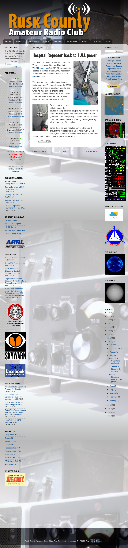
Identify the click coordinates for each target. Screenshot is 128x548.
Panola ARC (10, 445)
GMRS (46, 41)
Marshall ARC (10, 454)
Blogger (99, 541)
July (112, 355)
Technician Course (114, 66)
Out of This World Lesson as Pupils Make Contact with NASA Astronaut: (15, 412)
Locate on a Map (15, 86)
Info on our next (114, 63)
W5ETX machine (40, 68)
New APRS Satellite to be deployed (116, 361)
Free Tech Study (114, 76)
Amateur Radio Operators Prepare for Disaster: (15, 388)
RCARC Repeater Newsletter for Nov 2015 (15, 207)
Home (8, 41)
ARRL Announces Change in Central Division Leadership (13, 271)
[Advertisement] (13, 507)
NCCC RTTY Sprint (13, 224)
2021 (109, 327)
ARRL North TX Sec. (13, 458)
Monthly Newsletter (15, 169)
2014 (109, 412)
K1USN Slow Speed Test (15, 230)
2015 (109, 409)
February (114, 397)
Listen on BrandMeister (15, 116)
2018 (109, 338)
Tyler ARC (9, 438)
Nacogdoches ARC (13, 448)
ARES (85, 41)
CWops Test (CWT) (13, 234)
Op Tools (96, 41)
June (112, 386)
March (112, 393)
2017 (109, 341)
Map (15, 66)
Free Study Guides (114, 74)
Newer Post (39, 151)
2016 (109, 405)
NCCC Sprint (10, 227)
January (113, 400)
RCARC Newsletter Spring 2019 (13, 182)
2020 (109, 331)
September (114, 348)
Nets (107, 41)
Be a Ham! (34, 41)
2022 (109, 323)
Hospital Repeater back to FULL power (115, 378)
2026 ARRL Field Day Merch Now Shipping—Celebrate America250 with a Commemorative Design (14, 293)
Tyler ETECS (10, 441)
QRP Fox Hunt (11, 220)
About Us (20, 41)
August (113, 352)
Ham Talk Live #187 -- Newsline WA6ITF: (14, 421)
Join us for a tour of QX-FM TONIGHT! (14, 188)
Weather (58, 41)
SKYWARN (72, 41)
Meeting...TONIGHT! (13, 195)
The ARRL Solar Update (15, 258)
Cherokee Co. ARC (13, 451)
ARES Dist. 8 (10, 464)
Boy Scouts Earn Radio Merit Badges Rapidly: (14, 403)
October (113, 345)
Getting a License (114, 61)
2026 (109, 312)
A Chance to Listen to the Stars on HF (115, 369)
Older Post (92, 151)
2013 (109, 416)
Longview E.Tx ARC (13, 435)
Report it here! (15, 159)
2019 (109, 334)
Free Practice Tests (114, 79)
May (112, 390)
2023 (109, 320)
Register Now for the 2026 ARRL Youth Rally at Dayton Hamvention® (15, 281)
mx (64, 530)
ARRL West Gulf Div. (13, 461)
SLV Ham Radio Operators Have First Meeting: (13, 397)
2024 (109, 316)
